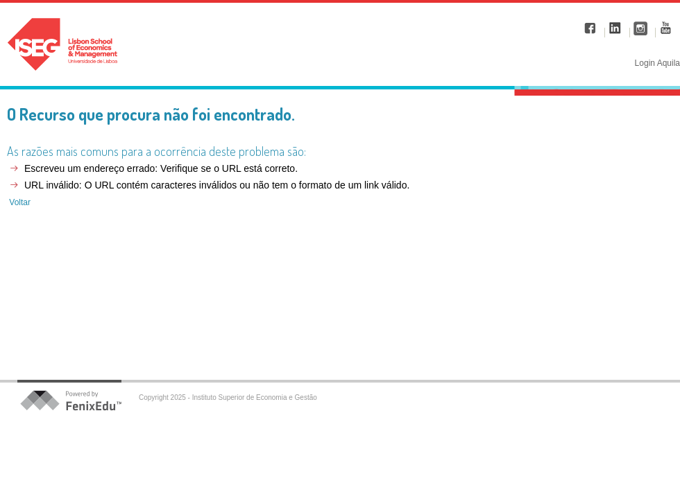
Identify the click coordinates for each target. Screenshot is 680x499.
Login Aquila (657, 63)
